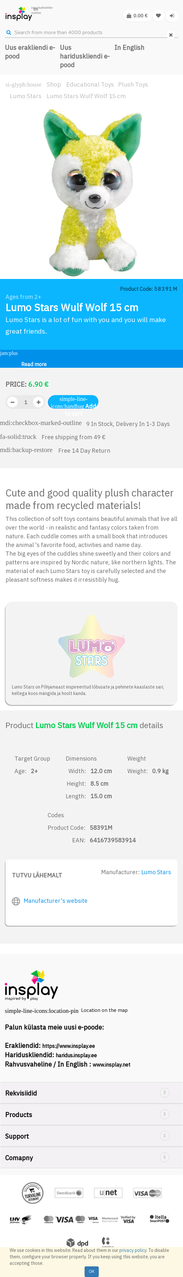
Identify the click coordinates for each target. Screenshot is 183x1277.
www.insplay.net (111, 1064)
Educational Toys (90, 84)
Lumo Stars (25, 96)
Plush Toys (133, 84)
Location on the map (104, 1010)
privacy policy (132, 1250)
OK (92, 1271)
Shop (54, 84)
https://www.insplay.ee (68, 1046)
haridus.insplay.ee (76, 1055)
